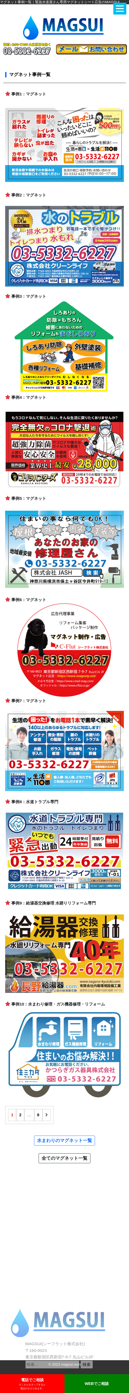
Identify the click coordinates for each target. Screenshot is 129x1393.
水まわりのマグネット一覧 (64, 1140)
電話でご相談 (32, 1384)
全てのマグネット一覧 (64, 1158)
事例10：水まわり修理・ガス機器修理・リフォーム (55, 1004)
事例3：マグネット (25, 296)
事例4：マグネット (25, 397)
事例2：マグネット (25, 195)
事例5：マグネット (25, 498)
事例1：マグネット (25, 94)
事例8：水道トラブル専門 (31, 801)
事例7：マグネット (25, 700)
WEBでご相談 (97, 1383)
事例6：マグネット (25, 599)
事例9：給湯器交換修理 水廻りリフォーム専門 (50, 903)
